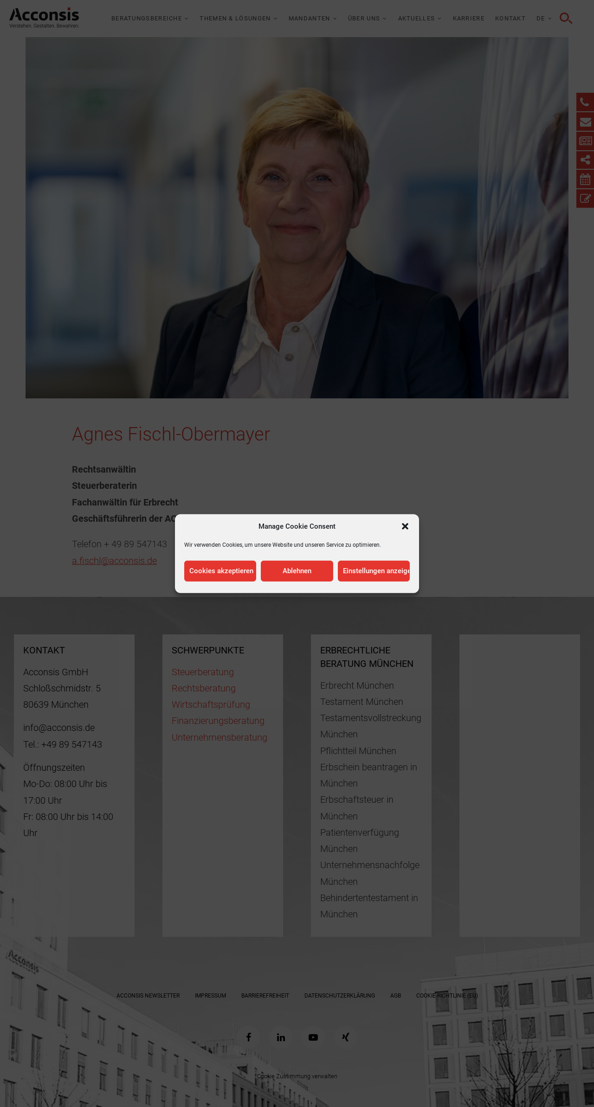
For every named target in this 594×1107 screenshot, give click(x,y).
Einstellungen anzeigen (376, 571)
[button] (405, 526)
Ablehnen (297, 571)
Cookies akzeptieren (221, 571)
